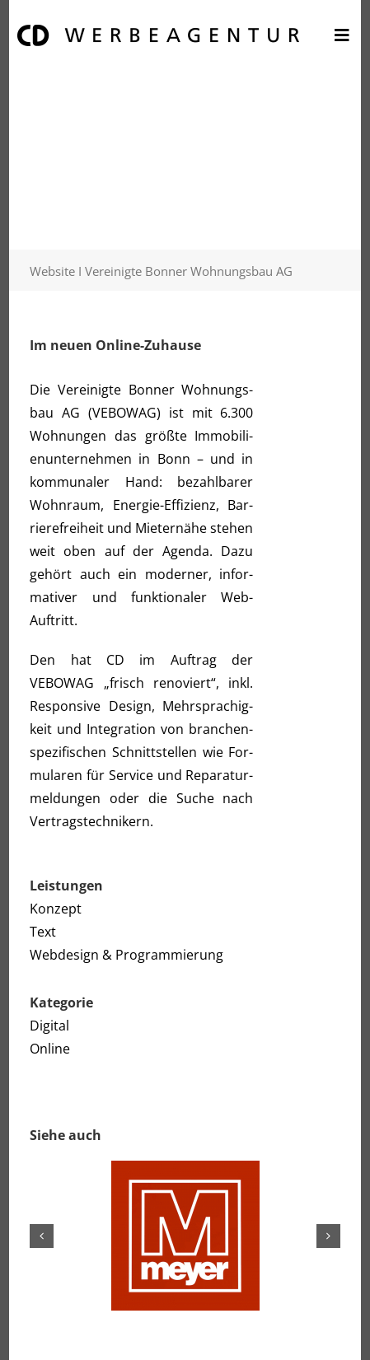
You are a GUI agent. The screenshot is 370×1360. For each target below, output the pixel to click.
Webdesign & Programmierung (126, 955)
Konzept (56, 909)
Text (43, 932)
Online (50, 1049)
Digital (49, 1025)
